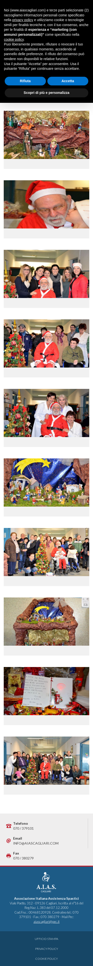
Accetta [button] (68, 81)
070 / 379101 (23, 828)
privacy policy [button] (22, 20)
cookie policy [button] (14, 39)
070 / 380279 (23, 858)
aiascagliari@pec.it (46, 922)
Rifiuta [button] (25, 81)
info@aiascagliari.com (36, 843)
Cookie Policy (46, 959)
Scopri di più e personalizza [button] (46, 93)
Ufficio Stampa (46, 939)
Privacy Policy (46, 949)
